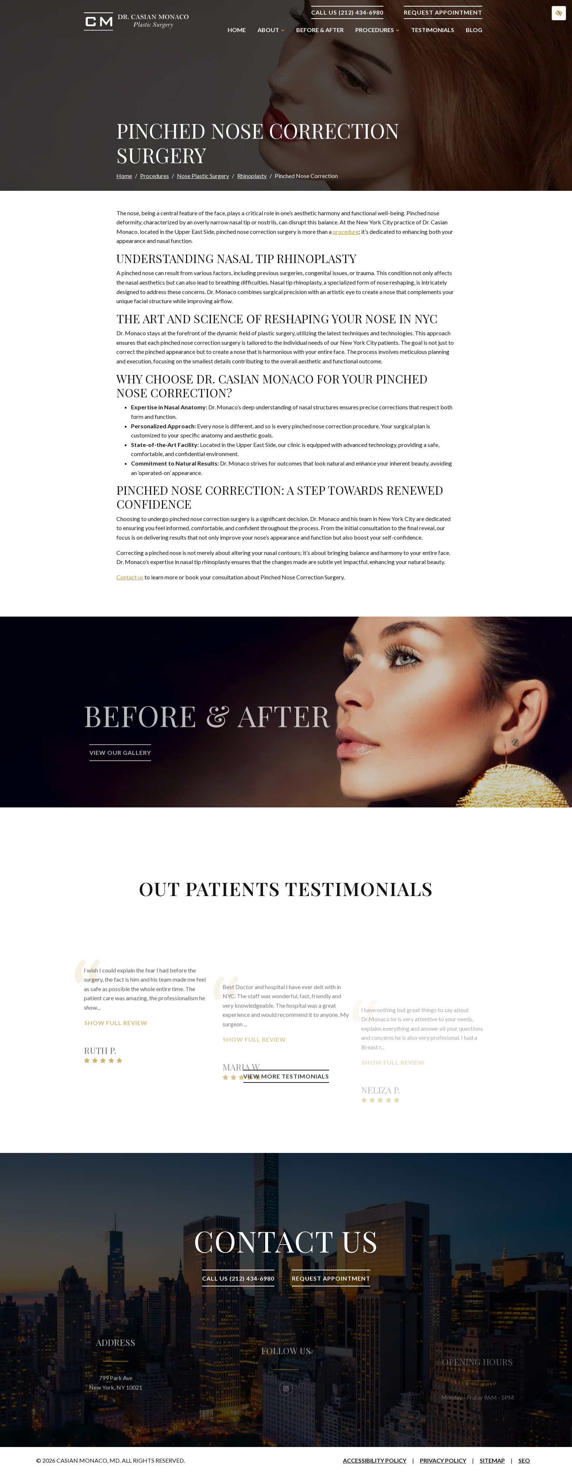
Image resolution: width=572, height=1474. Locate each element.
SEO (524, 1460)
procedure (346, 231)
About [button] (271, 29)
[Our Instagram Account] (286, 1415)
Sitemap (492, 1460)
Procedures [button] (377, 29)
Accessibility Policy (374, 1460)
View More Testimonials (286, 1076)
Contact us (129, 577)
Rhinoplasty (252, 175)
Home (237, 29)
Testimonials (432, 29)
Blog (474, 29)
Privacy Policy (443, 1460)
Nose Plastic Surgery (203, 175)
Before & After (320, 29)
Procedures (154, 175)
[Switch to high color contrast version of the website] (559, 13)
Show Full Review (115, 1070)
